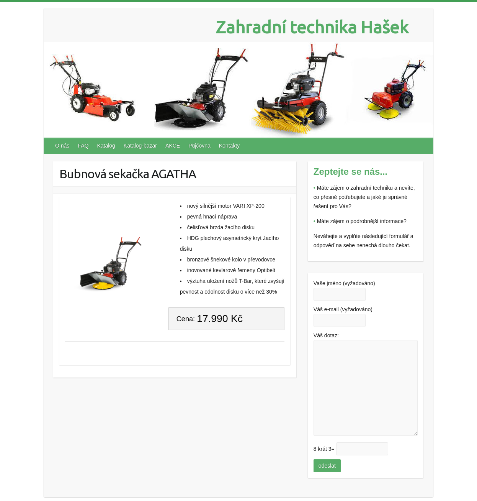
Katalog (106, 146)
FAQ (83, 146)
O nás (62, 146)
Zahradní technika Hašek (312, 27)
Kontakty (229, 146)
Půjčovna (199, 146)
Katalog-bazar (140, 146)
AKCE (172, 146)
